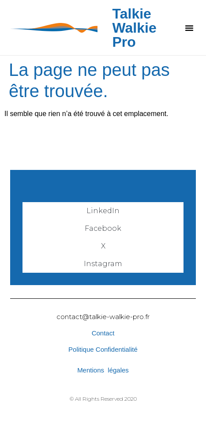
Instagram (103, 264)
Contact (103, 333)
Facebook (103, 228)
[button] (189, 27)
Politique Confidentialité (103, 349)
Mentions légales (103, 370)
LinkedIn (103, 211)
